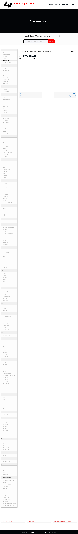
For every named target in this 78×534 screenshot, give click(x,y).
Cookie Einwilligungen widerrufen (62, 520)
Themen (65, 4)
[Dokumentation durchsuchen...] (35, 40)
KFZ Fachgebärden (22, 3)
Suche (51, 40)
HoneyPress (45, 531)
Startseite (50, 4)
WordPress (34, 531)
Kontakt (72, 4)
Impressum (32, 520)
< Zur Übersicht (24, 50)
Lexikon (57, 4)
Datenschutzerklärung (9, 520)
